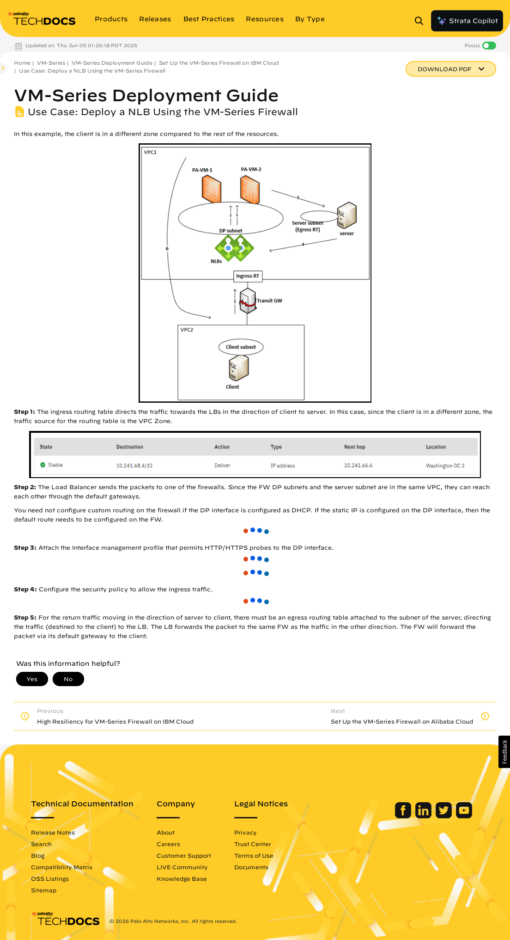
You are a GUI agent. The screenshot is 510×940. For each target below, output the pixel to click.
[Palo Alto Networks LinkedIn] (424, 816)
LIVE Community (182, 867)
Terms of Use (253, 855)
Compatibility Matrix (61, 867)
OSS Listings (50, 878)
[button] (504, 752)
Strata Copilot (467, 20)
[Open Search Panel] (422, 21)
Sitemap (43, 890)
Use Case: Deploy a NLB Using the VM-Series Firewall (92, 71)
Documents (251, 867)
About (166, 832)
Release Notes (53, 832)
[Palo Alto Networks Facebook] (404, 816)
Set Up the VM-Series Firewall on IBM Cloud (219, 63)
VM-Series (51, 63)
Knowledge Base (182, 878)
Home (22, 63)
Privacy (245, 832)
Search (41, 844)
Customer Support (184, 855)
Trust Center (252, 844)
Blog (37, 855)
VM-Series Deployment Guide (112, 63)
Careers (168, 844)
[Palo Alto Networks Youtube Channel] (464, 816)
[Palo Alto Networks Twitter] (445, 816)
